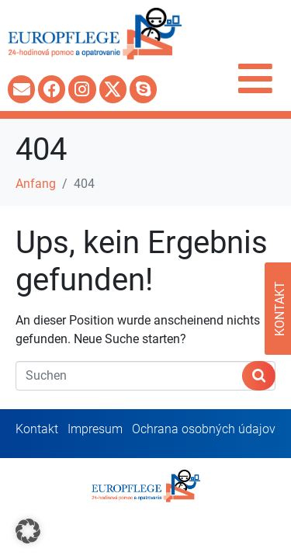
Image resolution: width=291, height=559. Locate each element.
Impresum (95, 429)
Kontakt (37, 429)
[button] (28, 531)
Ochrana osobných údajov (203, 429)
